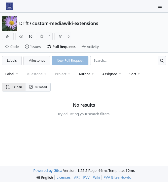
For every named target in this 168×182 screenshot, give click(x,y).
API (77, 177)
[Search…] (162, 60)
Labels (12, 60)
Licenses (64, 177)
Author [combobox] (86, 74)
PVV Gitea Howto (117, 177)
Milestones (36, 60)
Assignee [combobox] (112, 74)
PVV (86, 177)
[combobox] (12, 74)
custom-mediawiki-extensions (65, 23)
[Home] (10, 6)
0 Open (14, 87)
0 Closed (38, 87)
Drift (24, 23)
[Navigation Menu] (160, 6)
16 (30, 36)
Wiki (96, 177)
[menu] (135, 74)
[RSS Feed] (8, 36)
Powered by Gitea (47, 170)
